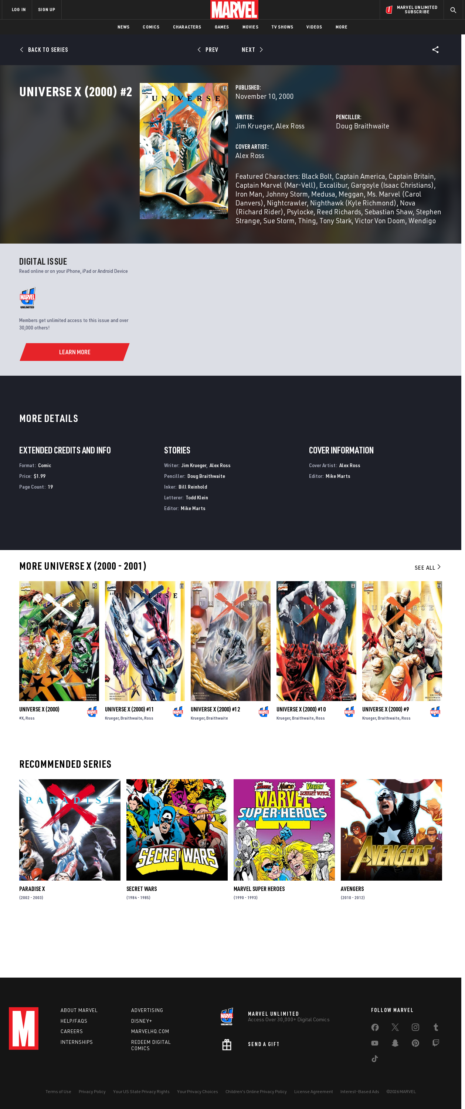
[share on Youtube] (375, 1044)
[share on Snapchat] (395, 1044)
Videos (314, 27)
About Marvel (79, 1010)
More (342, 27)
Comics (151, 27)
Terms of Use (58, 1091)
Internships (77, 1042)
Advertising (147, 1010)
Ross (30, 768)
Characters (187, 27)
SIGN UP (46, 9)
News (124, 27)
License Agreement (313, 1091)
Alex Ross (205, 158)
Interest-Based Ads (359, 1091)
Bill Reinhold (193, 536)
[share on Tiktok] (375, 1060)
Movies (250, 27)
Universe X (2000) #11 (129, 759)
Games (222, 27)
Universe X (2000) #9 (385, 759)
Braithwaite (131, 768)
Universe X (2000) (39, 759)
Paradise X (32, 938)
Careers (72, 1031)
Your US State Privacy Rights (141, 1091)
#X (21, 768)
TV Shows (282, 27)
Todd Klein (197, 547)
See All (428, 617)
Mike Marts (193, 557)
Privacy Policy (92, 1091)
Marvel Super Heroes (259, 938)
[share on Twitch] (435, 1044)
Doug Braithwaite (320, 158)
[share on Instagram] (415, 1028)
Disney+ (141, 1021)
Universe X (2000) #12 (215, 759)
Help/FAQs (74, 1021)
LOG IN (19, 9)
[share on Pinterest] (415, 1044)
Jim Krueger (169, 158)
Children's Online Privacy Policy (256, 1091)
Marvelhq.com (150, 1031)
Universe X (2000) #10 (301, 759)
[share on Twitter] (395, 1028)
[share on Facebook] (375, 1029)
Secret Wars (141, 938)
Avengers (352, 938)
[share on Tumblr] (435, 1028)
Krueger (112, 768)
